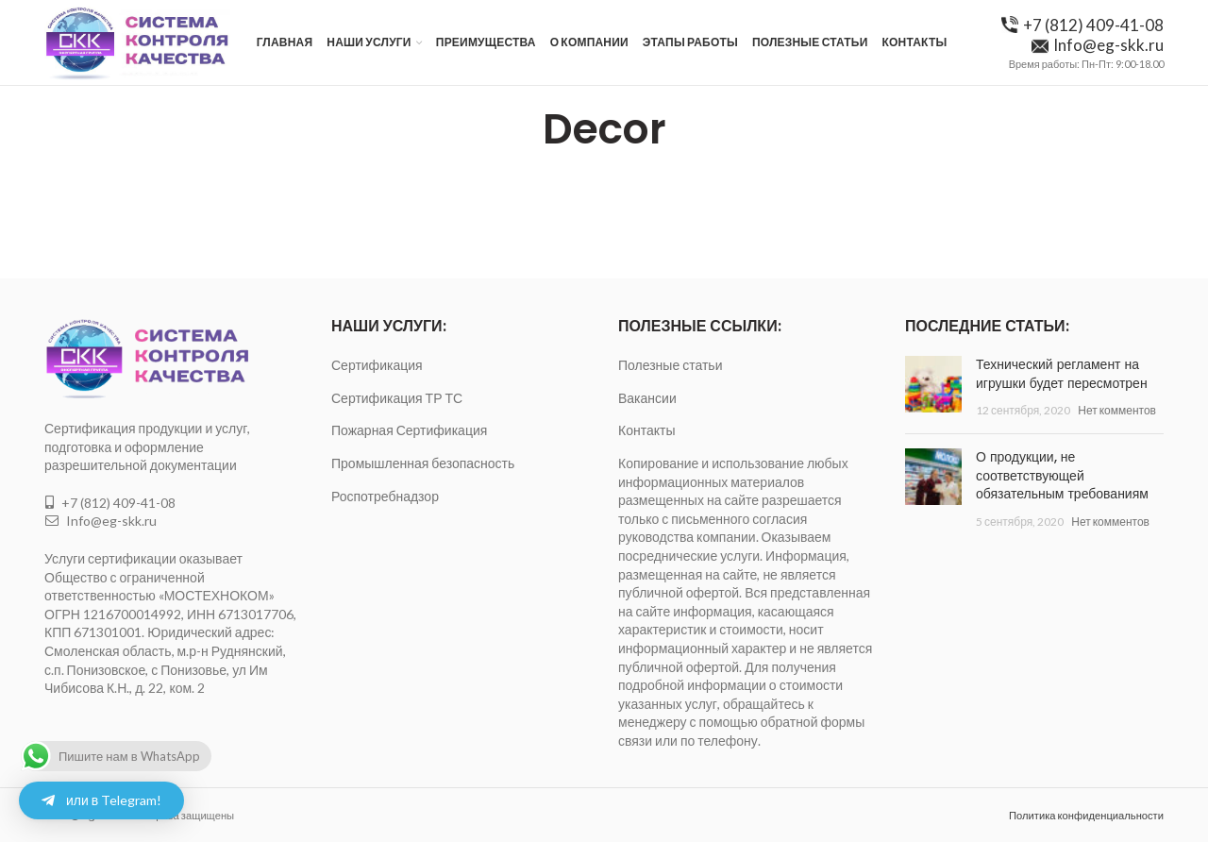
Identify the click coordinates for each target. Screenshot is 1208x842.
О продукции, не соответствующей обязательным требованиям (1062, 475)
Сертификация (377, 365)
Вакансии (647, 398)
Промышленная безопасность (422, 463)
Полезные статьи (670, 365)
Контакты (646, 430)
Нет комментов (1117, 410)
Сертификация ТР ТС (396, 398)
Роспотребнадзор (385, 496)
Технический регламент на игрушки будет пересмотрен (1062, 374)
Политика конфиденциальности (1086, 815)
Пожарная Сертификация (409, 430)
